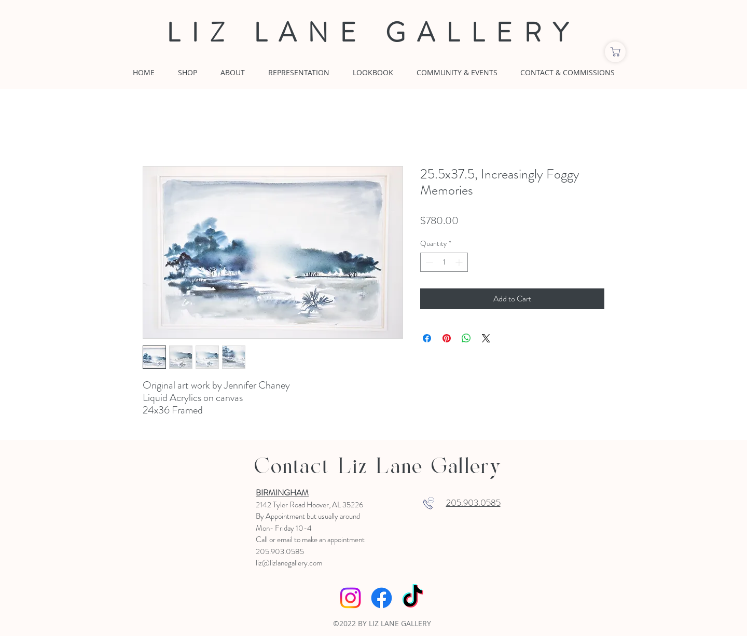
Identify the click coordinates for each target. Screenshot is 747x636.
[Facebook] (381, 598)
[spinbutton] (444, 262)
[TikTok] (412, 598)
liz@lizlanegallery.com (289, 563)
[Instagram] (350, 598)
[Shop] (615, 52)
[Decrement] (428, 262)
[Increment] (459, 262)
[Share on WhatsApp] (466, 338)
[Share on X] (486, 338)
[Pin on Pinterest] (446, 338)
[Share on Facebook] (427, 338)
